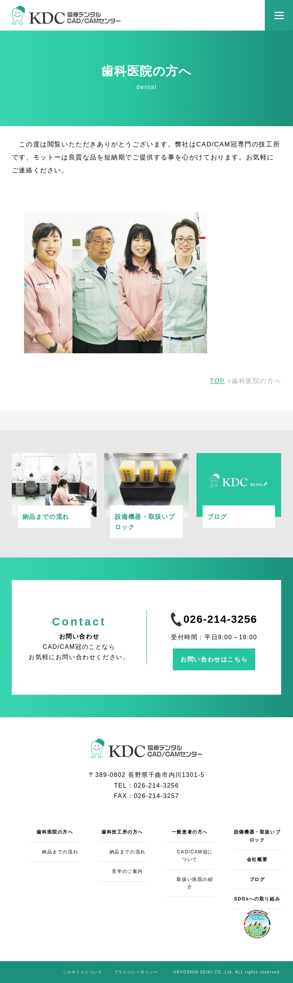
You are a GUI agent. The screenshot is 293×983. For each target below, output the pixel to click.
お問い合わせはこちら (214, 659)
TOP (217, 381)
